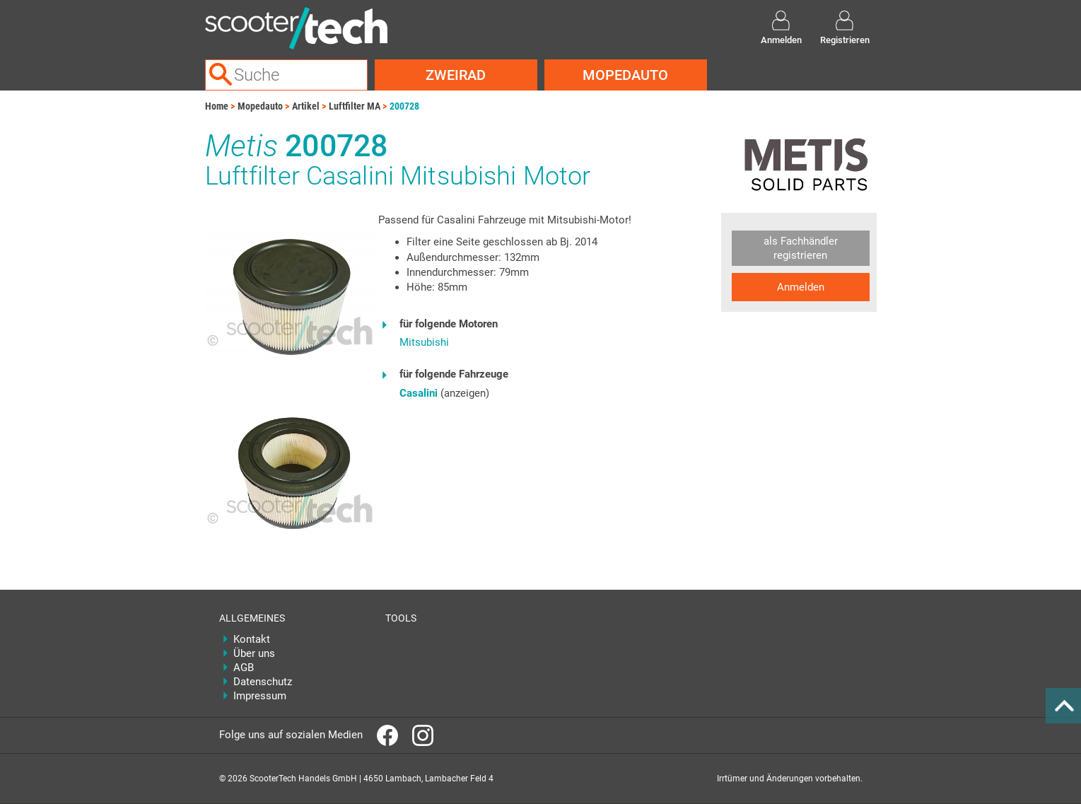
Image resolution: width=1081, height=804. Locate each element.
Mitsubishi (424, 342)
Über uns (254, 653)
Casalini (418, 393)
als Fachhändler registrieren (801, 248)
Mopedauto (625, 74)
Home (216, 106)
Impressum (259, 695)
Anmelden (800, 287)
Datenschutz (262, 681)
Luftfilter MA (354, 106)
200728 (404, 106)
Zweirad (456, 74)
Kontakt (251, 639)
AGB (243, 667)
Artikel (306, 106)
